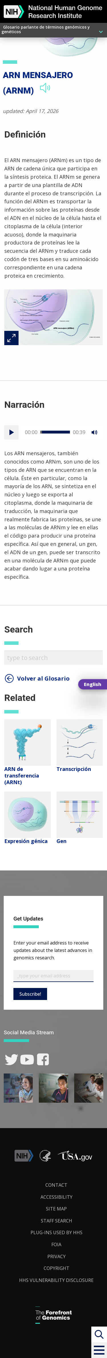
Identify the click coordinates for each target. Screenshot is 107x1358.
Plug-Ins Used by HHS (56, 1232)
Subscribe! (30, 994)
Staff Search (56, 1221)
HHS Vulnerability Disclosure (56, 1280)
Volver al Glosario (43, 678)
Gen (61, 841)
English (92, 684)
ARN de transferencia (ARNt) (21, 776)
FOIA (56, 1244)
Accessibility (56, 1197)
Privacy (56, 1256)
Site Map (56, 1209)
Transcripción (73, 769)
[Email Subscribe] (53, 976)
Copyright (56, 1268)
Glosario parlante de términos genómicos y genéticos (45, 29)
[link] (11, 1059)
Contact (56, 1185)
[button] (99, 1350)
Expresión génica (26, 841)
